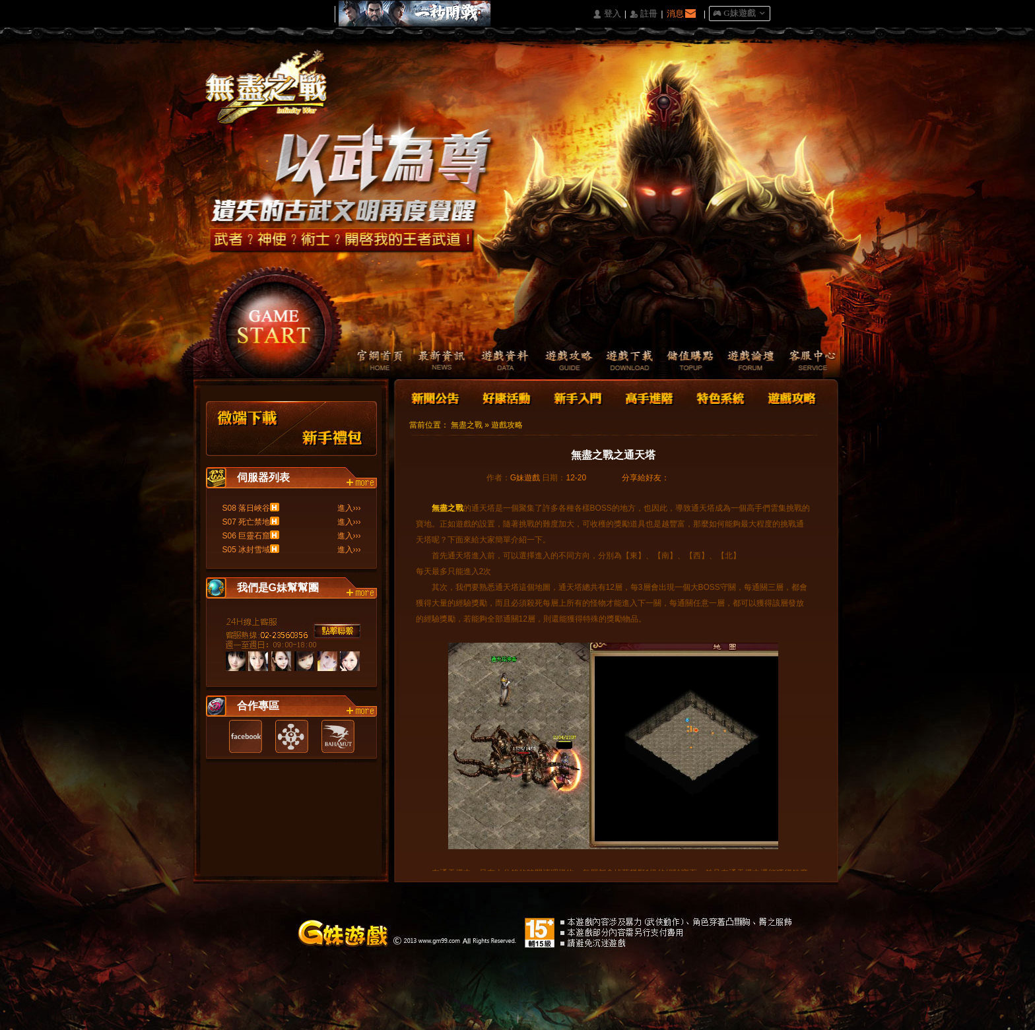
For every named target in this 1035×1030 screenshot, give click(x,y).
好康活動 (504, 396)
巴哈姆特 (337, 736)
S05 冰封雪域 (246, 549)
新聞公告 (436, 396)
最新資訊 (434, 361)
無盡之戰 (467, 425)
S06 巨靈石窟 (246, 535)
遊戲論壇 (748, 361)
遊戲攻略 (560, 361)
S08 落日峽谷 (246, 508)
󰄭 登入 (606, 14)
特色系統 (719, 396)
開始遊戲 (274, 320)
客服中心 (811, 361)
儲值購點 (685, 361)
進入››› (349, 508)
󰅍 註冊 (643, 14)
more (362, 483)
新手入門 (578, 396)
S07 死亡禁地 (246, 522)
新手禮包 (332, 428)
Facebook (245, 736)
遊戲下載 (622, 361)
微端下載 (248, 428)
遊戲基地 (291, 736)
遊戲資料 (497, 361)
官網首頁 (372, 361)
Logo (272, 98)
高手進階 (648, 396)
